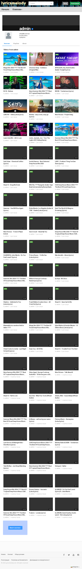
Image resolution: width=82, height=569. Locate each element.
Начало (5, 9)
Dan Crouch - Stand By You (38, 232)
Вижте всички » (15, 528)
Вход (65, 3)
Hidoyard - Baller (60, 466)
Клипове (7, 43)
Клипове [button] (17, 9)
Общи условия (19, 554)
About (24, 43)
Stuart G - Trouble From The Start (66, 349)
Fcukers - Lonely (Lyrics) (37, 513)
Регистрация (75, 3)
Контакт (10, 554)
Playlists (16, 43)
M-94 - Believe (8, 91)
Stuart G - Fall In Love (10, 396)
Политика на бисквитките (19, 560)
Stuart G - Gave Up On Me (63, 302)
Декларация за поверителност (40, 560)
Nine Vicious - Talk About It (64, 372)
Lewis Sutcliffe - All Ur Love (12, 138)
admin (7, 72)
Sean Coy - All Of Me (36, 349)
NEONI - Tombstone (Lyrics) (64, 91)
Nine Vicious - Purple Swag (64, 114)
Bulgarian (75, 567)
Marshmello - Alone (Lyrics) (64, 255)
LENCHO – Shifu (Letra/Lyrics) (13, 114)
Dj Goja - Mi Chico (61, 278)
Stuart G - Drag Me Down (11, 185)
